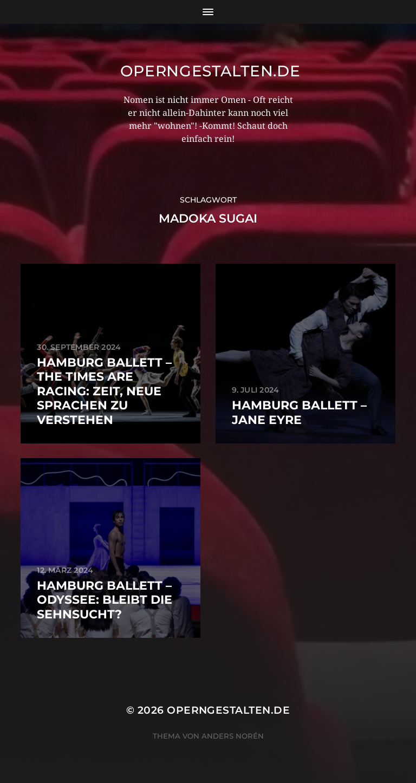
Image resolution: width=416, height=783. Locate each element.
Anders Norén (233, 736)
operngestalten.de (210, 71)
